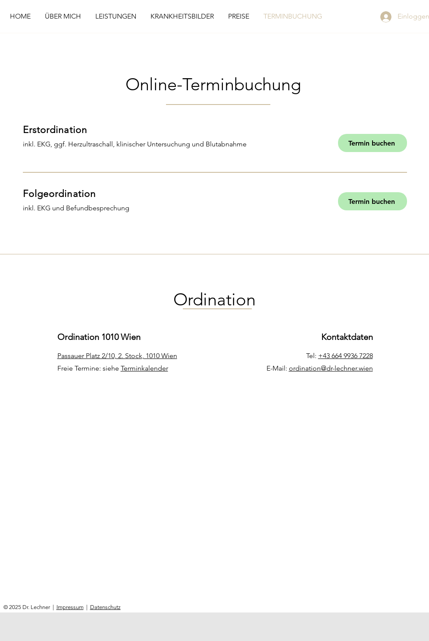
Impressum (70, 607)
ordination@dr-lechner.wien (331, 368)
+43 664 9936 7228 (345, 356)
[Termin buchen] (372, 143)
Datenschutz (105, 607)
